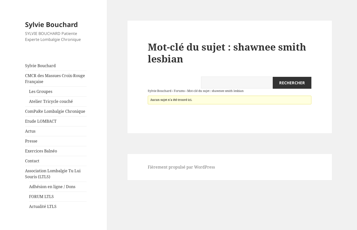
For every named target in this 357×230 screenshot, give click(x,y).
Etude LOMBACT (41, 121)
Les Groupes (40, 91)
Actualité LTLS (43, 206)
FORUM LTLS (41, 196)
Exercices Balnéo (41, 151)
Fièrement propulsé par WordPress (181, 167)
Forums (179, 91)
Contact (32, 161)
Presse (31, 141)
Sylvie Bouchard (51, 24)
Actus (30, 131)
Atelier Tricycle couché (51, 101)
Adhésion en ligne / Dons (52, 186)
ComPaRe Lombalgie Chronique (55, 111)
